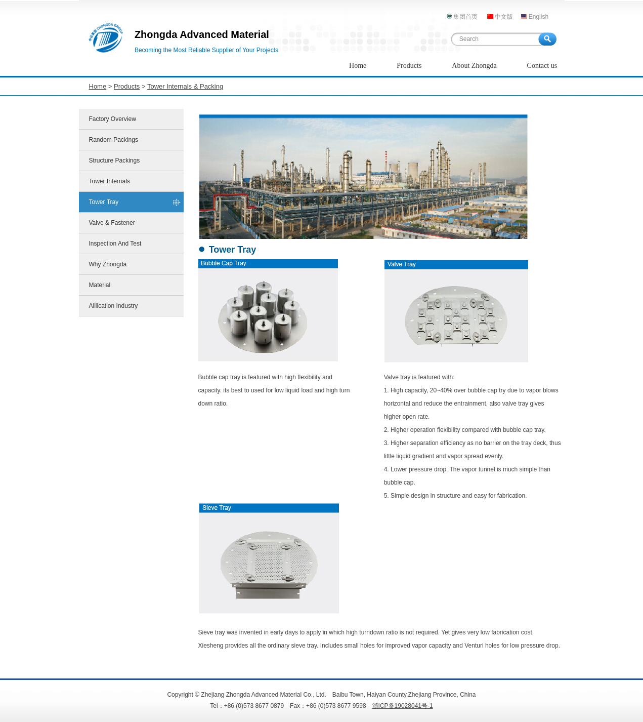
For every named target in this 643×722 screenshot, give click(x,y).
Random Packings (113, 139)
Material (100, 285)
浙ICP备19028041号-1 (402, 705)
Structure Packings (114, 160)
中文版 (504, 16)
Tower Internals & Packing (185, 86)
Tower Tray (104, 202)
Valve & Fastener (112, 222)
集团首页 (465, 16)
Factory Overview (112, 119)
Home (357, 65)
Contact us (542, 65)
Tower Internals (109, 181)
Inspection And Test (115, 243)
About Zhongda (474, 65)
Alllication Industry (113, 305)
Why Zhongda (108, 264)
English (538, 16)
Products (409, 65)
